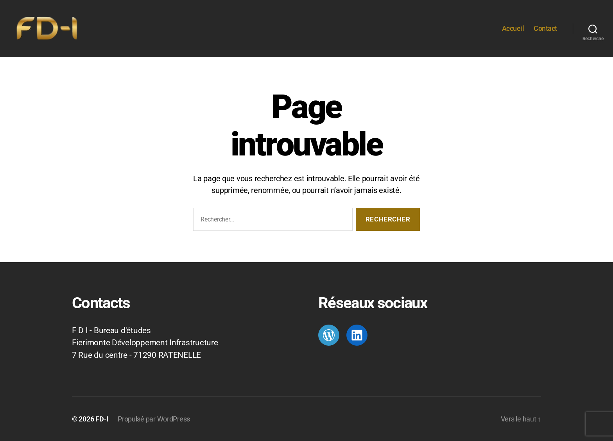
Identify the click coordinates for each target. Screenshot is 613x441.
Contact (545, 28)
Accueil (513, 28)
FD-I (101, 419)
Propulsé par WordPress (154, 419)
